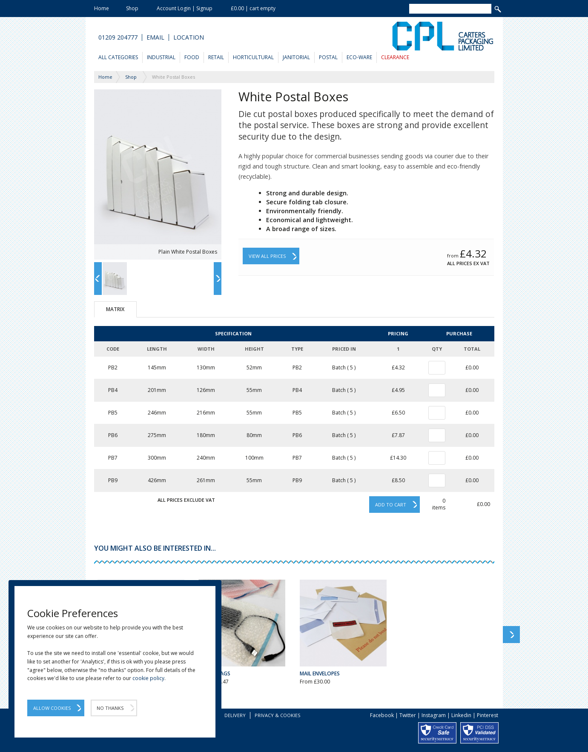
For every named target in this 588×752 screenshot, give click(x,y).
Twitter (407, 715)
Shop (132, 8)
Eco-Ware (359, 57)
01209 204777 (118, 37)
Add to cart (390, 504)
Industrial (161, 57)
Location (188, 37)
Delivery (235, 715)
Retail (216, 57)
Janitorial (296, 57)
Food (191, 57)
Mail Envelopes (320, 673)
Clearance (395, 57)
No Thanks (110, 708)
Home (101, 8)
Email (155, 37)
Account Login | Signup (184, 8)
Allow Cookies (52, 708)
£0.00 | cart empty (253, 8)
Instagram (434, 715)
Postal (328, 57)
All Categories (118, 57)
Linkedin (461, 715)
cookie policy (148, 678)
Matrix (115, 309)
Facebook (382, 715)
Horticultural (253, 57)
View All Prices (267, 256)
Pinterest (487, 715)
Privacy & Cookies (277, 715)
